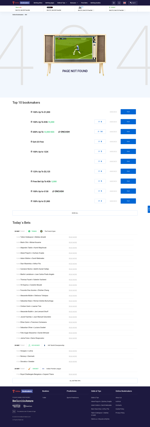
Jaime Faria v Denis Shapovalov (32, 338)
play (128, 111)
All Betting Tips (75, 381)
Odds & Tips (62, 3)
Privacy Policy (120, 413)
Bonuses (74, 3)
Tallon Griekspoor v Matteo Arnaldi (33, 237)
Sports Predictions (73, 397)
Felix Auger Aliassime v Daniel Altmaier (34, 333)
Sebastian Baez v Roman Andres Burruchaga (36, 301)
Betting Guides (96, 3)
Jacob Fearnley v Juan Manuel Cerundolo (35, 317)
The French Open (48, 231)
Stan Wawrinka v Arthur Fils (30, 264)
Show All (75, 213)
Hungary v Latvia (26, 351)
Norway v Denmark (27, 356)
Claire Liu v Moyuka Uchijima (100, 419)
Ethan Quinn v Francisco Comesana (33, 322)
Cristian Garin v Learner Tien (30, 306)
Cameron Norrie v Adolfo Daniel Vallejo (34, 269)
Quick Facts (113, 111)
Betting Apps (50, 3)
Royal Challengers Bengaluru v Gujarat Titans (37, 374)
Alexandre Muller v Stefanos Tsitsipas (34, 296)
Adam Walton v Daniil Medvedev (32, 258)
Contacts (119, 405)
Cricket (33, 369)
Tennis (32, 231)
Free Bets (84, 3)
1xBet (44, 397)
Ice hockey (34, 345)
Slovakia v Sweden (27, 362)
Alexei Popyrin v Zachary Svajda (32, 253)
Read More (73, 237)
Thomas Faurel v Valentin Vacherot (33, 280)
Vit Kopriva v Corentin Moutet (31, 285)
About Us (119, 397)
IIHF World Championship (53, 345)
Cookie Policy (120, 409)
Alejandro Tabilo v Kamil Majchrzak (33, 248)
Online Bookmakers (17, 14)
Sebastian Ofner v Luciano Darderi (33, 327)
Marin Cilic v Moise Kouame (30, 242)
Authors (118, 401)
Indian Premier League (51, 369)
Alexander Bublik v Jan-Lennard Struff (34, 312)
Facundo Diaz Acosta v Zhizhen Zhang (34, 290)
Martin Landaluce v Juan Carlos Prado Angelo (37, 274)
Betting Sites (38, 3)
